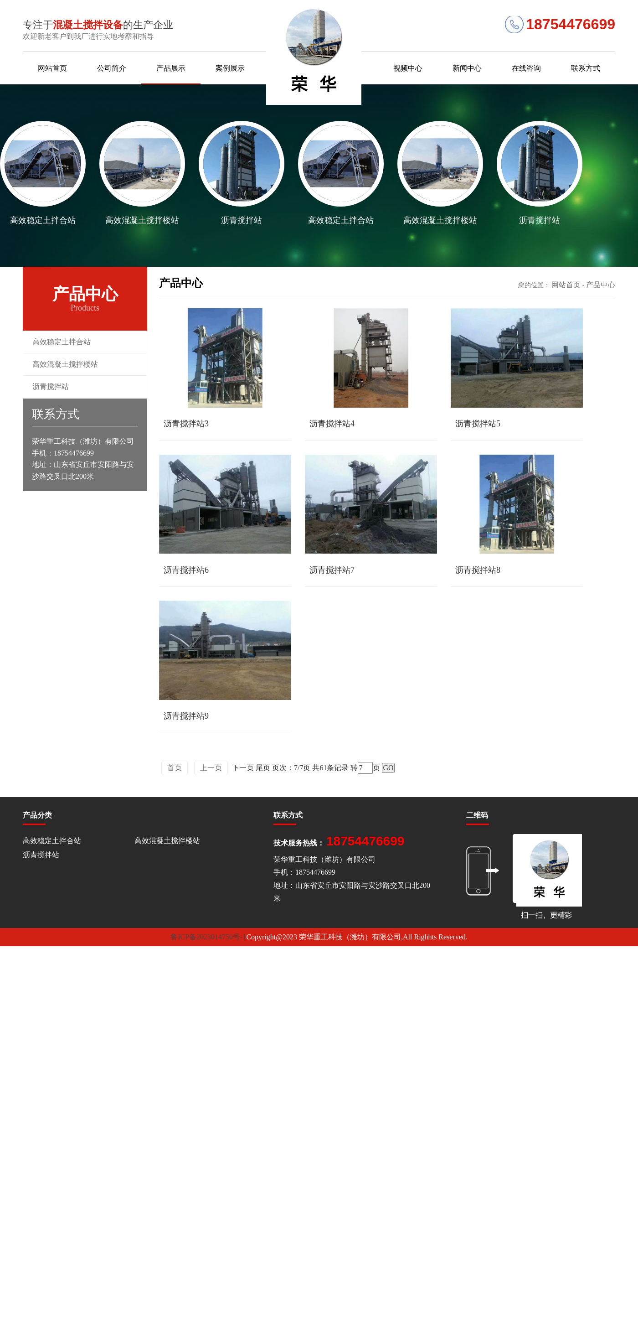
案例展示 (230, 68)
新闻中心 (467, 68)
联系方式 (585, 68)
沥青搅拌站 (50, 386)
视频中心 (407, 68)
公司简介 (111, 68)
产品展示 (170, 68)
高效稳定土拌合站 (61, 342)
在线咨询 (526, 68)
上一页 (211, 764)
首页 (174, 764)
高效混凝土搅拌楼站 (65, 364)
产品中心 (600, 285)
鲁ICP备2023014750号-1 (208, 934)
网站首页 (52, 68)
